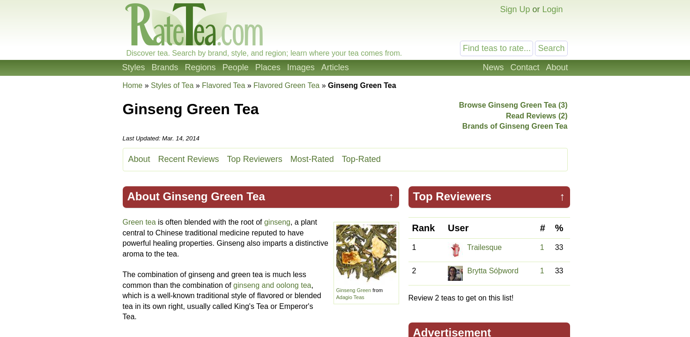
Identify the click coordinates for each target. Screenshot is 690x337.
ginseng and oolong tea (272, 285)
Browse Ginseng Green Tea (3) (513, 105)
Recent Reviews (188, 159)
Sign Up (515, 9)
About (557, 67)
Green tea (139, 222)
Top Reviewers (254, 159)
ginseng (277, 222)
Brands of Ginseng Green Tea (515, 126)
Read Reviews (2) (537, 116)
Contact (524, 67)
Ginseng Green (353, 290)
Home (133, 85)
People (236, 67)
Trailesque (484, 247)
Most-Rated (312, 159)
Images (301, 67)
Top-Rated (361, 159)
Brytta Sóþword (492, 271)
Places (268, 67)
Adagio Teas (350, 297)
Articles (335, 67)
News (493, 67)
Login (552, 9)
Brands (165, 67)
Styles (133, 67)
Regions (200, 67)
